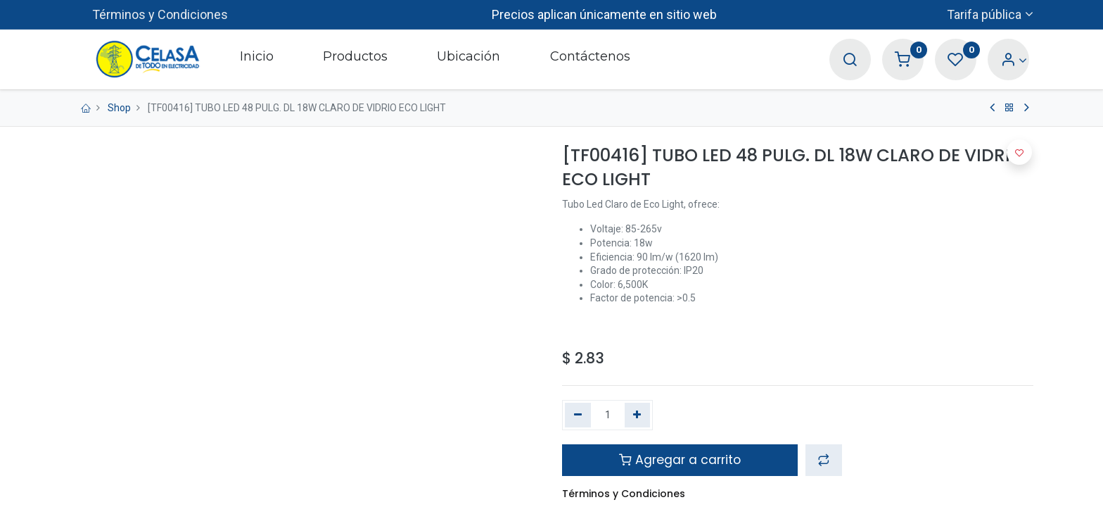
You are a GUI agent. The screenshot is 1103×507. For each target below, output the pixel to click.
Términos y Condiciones (160, 14)
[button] (823, 459)
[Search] (849, 60)
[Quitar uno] (578, 415)
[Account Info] (1014, 60)
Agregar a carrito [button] (680, 459)
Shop (119, 107)
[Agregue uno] (638, 415)
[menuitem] (256, 59)
